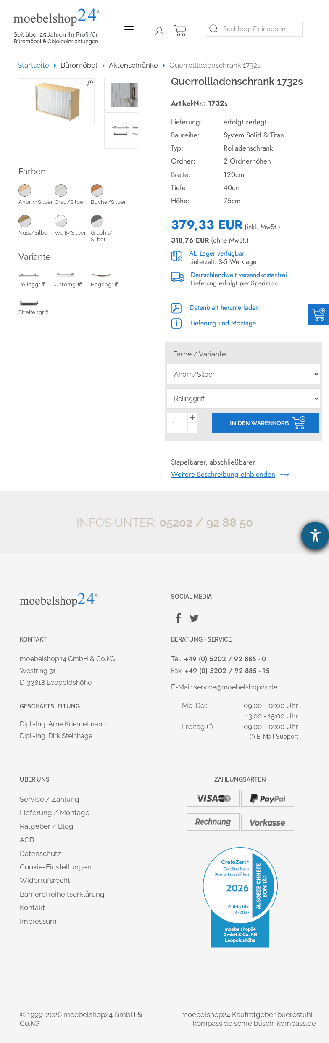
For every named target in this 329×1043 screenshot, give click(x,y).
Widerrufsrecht (45, 880)
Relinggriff (31, 280)
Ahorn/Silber (36, 194)
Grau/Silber (73, 194)
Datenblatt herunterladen (215, 307)
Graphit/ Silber (109, 228)
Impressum (38, 921)
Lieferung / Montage (54, 812)
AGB (27, 840)
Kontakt (32, 907)
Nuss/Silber (36, 225)
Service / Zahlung (49, 799)
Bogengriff (104, 280)
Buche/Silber (109, 194)
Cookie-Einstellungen (56, 867)
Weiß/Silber (73, 225)
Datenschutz (40, 853)
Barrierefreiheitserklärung (62, 894)
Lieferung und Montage (213, 323)
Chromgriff (68, 280)
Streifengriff (33, 307)
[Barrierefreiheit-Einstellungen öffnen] (315, 535)
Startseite (37, 65)
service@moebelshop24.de (235, 687)
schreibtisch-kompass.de (275, 1023)
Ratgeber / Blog (47, 826)
